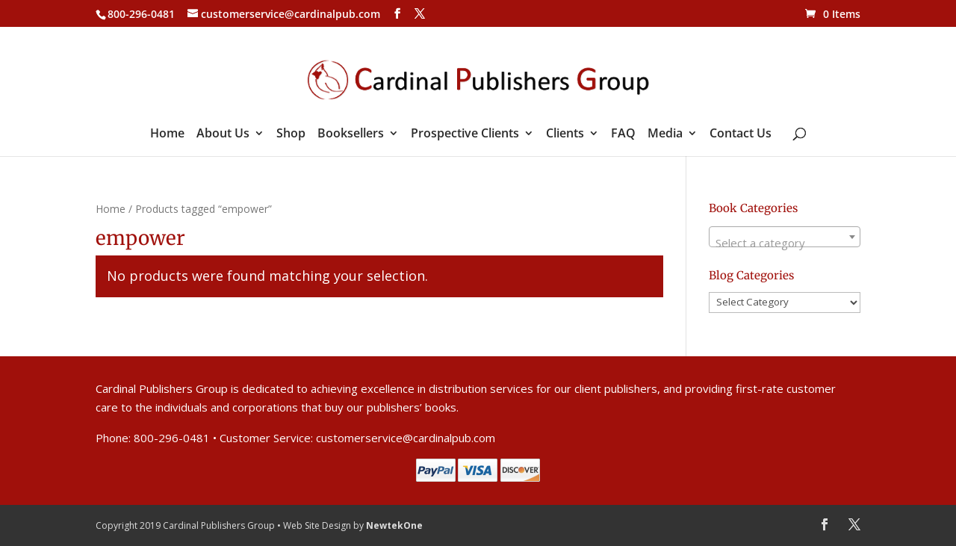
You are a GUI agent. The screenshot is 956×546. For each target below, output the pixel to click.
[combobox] (784, 236)
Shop (290, 134)
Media (665, 134)
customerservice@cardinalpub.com (405, 437)
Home (167, 134)
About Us (222, 134)
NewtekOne (394, 525)
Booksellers (350, 134)
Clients (565, 134)
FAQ (623, 134)
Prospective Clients (465, 134)
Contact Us (741, 134)
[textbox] (785, 243)
